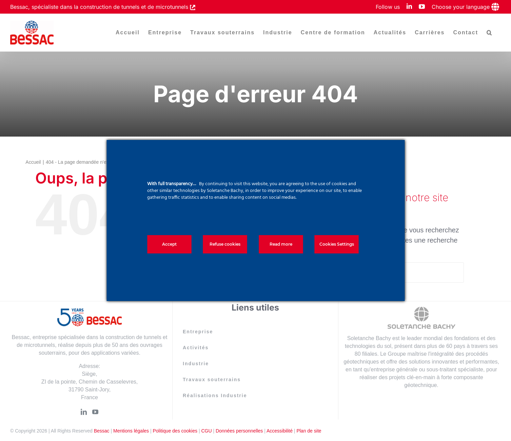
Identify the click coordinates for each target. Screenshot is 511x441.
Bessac (102, 431)
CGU (206, 431)
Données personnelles (239, 431)
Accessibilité (280, 431)
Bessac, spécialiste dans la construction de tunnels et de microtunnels (100, 6)
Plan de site (308, 431)
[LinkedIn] (84, 412)
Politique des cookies (175, 431)
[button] (489, 32)
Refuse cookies (225, 244)
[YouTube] (95, 412)
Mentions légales (131, 431)
